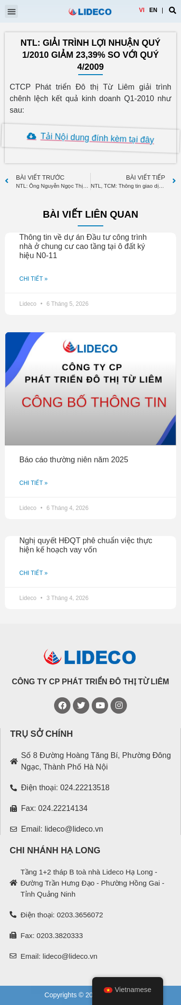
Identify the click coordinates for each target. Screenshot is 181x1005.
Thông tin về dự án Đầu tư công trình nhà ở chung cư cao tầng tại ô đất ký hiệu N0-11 (83, 246)
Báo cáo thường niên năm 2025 (73, 460)
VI (141, 10)
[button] (11, 11)
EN (153, 10)
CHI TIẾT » (33, 278)
